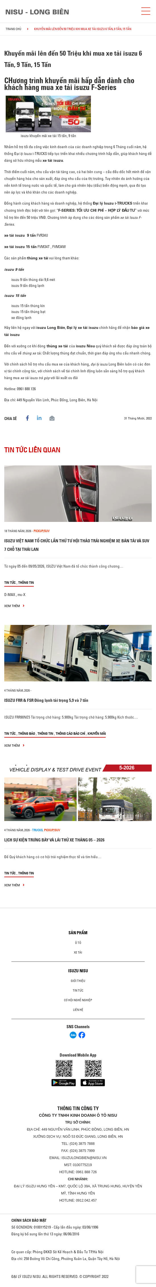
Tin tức (10, 582)
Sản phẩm (78, 932)
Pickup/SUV (41, 531)
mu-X (21, 594)
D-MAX (9, 594)
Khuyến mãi (97, 733)
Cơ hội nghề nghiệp (78, 1000)
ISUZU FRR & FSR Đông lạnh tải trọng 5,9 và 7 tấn (46, 700)
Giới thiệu (78, 981)
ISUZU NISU (78, 970)
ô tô (78, 943)
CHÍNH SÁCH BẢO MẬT (29, 1220)
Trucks (37, 830)
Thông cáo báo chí (70, 733)
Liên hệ (78, 1010)
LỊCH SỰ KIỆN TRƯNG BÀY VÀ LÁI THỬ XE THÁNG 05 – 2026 (54, 840)
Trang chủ (13, 29)
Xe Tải (78, 952)
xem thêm (14, 606)
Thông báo (26, 733)
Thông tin (26, 582)
